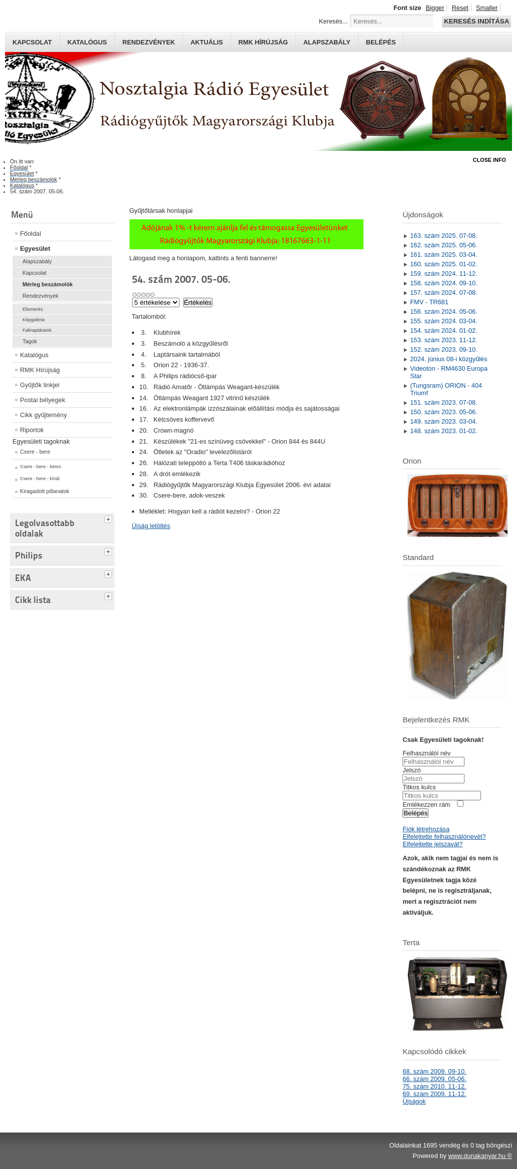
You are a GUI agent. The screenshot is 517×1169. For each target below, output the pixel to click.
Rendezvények (148, 42)
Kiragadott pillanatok (45, 491)
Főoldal (30, 233)
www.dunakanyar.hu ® (480, 1156)
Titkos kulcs (419, 787)
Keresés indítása (476, 21)
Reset (460, 7)
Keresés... (333, 21)
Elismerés (32, 309)
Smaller (487, 7)
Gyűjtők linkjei (40, 385)
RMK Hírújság (40, 370)
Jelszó (411, 770)
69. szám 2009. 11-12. (434, 1094)
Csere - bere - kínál (40, 478)
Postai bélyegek (42, 400)
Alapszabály (327, 42)
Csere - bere (35, 452)
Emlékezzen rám (426, 804)
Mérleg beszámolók (47, 284)
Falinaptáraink (37, 330)
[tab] (109, 518)
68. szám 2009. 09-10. (434, 1071)
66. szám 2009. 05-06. (434, 1079)
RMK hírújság (263, 42)
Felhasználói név (426, 753)
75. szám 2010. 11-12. (434, 1086)
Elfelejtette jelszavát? (432, 844)
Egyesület (35, 248)
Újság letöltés (151, 526)
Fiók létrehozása (426, 829)
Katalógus (87, 42)
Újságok (414, 1101)
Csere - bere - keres (40, 466)
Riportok (32, 430)
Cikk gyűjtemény (43, 415)
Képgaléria (33, 319)
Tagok (29, 341)
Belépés (381, 42)
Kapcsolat (32, 42)
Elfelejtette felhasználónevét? (444, 836)
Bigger (435, 7)
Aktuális (206, 42)
